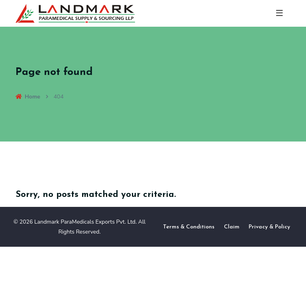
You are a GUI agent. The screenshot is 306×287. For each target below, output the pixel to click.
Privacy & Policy (269, 227)
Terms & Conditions (188, 227)
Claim (231, 227)
